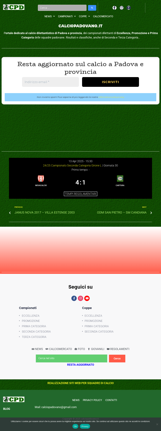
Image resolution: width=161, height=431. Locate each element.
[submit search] (92, 8)
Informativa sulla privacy (111, 97)
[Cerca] (117, 358)
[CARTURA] (120, 182)
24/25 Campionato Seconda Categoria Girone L (72, 165)
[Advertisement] (80, 130)
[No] (157, 424)
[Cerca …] (62, 8)
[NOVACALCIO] (41, 182)
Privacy (84, 426)
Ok (75, 426)
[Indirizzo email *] (50, 82)
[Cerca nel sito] (71, 358)
